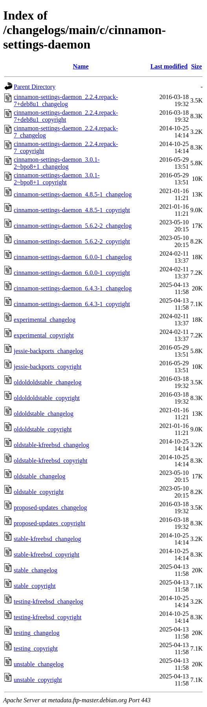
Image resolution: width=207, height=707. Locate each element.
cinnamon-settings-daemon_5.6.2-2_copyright (72, 241)
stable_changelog (35, 570)
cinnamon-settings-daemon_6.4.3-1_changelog (73, 288)
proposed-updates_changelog (50, 507)
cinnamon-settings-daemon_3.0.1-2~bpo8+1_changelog (57, 163)
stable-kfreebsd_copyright (46, 554)
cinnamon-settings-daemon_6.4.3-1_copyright (72, 304)
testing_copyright (36, 648)
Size (196, 66)
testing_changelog (36, 632)
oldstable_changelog (40, 476)
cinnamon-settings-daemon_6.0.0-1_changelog (73, 257)
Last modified (169, 66)
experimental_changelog (44, 319)
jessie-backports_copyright (47, 366)
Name (81, 66)
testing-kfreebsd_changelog (48, 601)
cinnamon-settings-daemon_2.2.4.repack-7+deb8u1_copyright (66, 116)
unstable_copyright (38, 679)
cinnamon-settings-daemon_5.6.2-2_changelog (73, 225)
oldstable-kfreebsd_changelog (51, 445)
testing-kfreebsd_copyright (47, 617)
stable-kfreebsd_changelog (47, 539)
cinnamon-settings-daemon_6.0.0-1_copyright (72, 272)
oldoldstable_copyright (43, 429)
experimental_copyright (44, 335)
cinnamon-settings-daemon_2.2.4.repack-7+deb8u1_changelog (66, 100)
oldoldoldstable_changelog (47, 382)
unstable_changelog (39, 664)
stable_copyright (35, 586)
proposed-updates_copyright (49, 523)
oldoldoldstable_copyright (47, 398)
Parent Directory (34, 86)
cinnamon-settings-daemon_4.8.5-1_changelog (73, 194)
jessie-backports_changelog (48, 351)
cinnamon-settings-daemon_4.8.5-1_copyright (72, 210)
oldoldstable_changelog (43, 413)
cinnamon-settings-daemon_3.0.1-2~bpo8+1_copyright (57, 179)
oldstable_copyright (39, 492)
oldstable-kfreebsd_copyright (51, 460)
